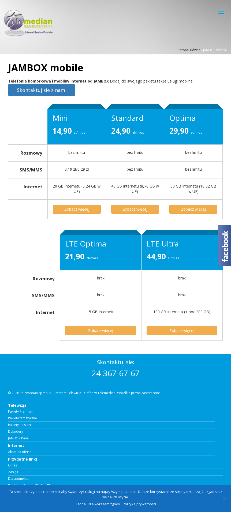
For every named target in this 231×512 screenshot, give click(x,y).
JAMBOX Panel (18, 438)
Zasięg (13, 472)
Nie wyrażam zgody (104, 504)
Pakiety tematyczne (22, 418)
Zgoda (80, 504)
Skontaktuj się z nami (41, 90)
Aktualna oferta (19, 452)
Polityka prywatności (139, 504)
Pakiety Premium (20, 411)
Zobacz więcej (76, 209)
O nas (12, 465)
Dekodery (15, 431)
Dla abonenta (18, 478)
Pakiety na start (19, 425)
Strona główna (189, 50)
